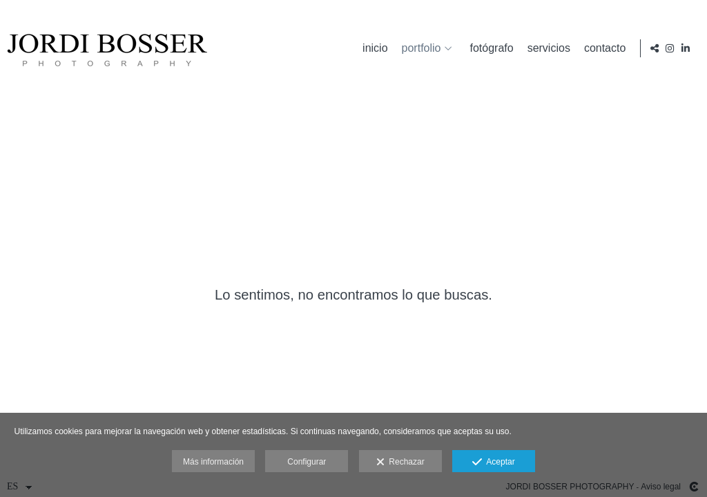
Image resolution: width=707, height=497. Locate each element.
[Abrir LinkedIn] (686, 48)
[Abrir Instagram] (670, 48)
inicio (372, 48)
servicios (545, 48)
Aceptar (493, 462)
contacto (602, 48)
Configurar (306, 462)
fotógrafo (488, 48)
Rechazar (400, 462)
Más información (213, 462)
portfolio (418, 48)
